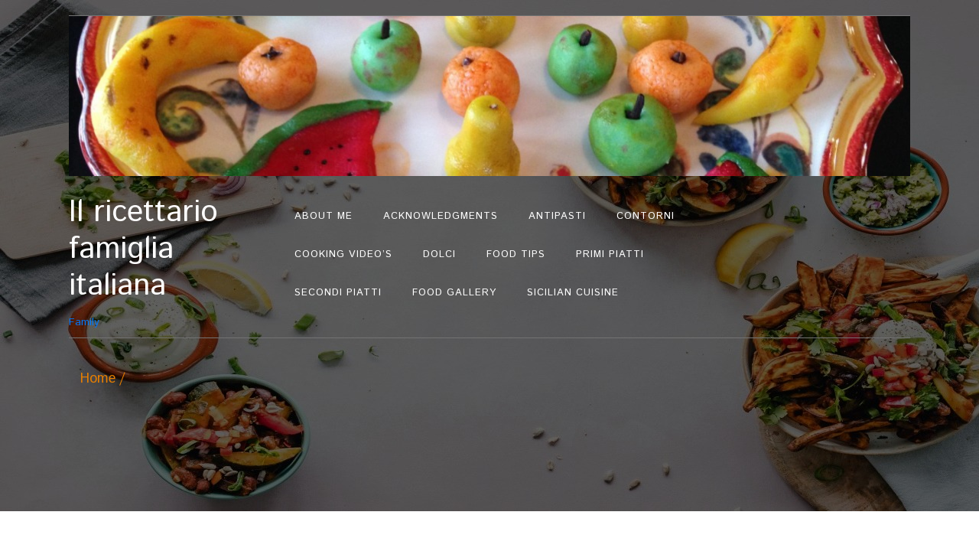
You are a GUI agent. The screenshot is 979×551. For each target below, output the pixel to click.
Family (174, 262)
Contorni (645, 216)
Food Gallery (454, 292)
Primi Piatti (610, 254)
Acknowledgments (440, 216)
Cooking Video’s (343, 254)
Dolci (439, 254)
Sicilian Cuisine (573, 292)
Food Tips (515, 254)
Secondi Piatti (338, 292)
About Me (323, 216)
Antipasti (557, 216)
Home (97, 379)
